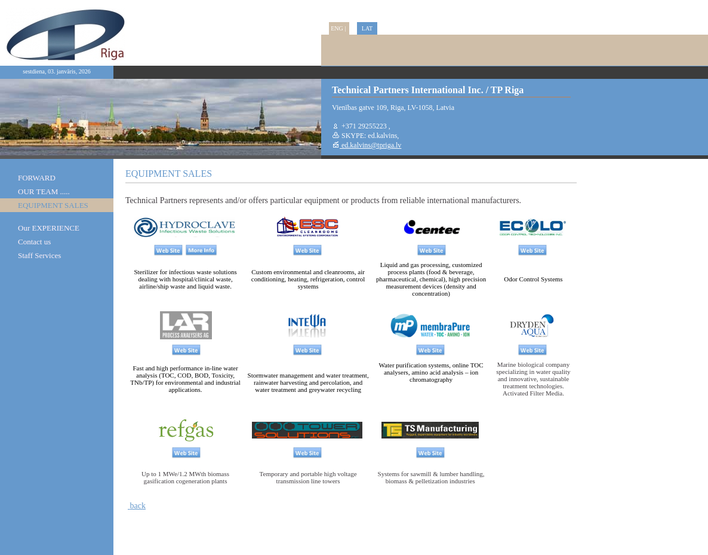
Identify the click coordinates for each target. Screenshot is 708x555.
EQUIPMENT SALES (53, 205)
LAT (367, 28)
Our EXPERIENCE (48, 227)
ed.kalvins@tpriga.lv (370, 145)
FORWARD (37, 177)
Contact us (34, 241)
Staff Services (39, 255)
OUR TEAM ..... (44, 191)
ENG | (339, 28)
